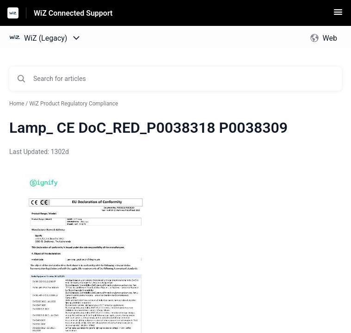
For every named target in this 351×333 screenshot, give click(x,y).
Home (16, 103)
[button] (338, 15)
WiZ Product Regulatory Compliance (73, 103)
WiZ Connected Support (73, 13)
